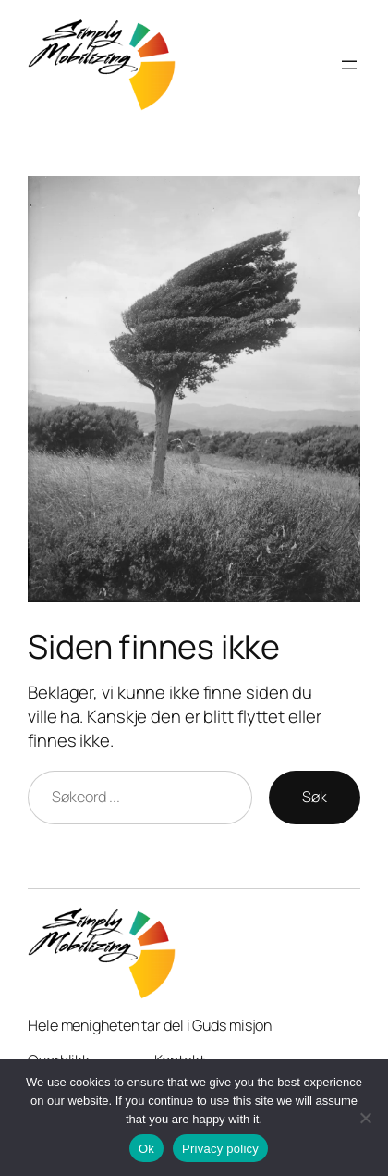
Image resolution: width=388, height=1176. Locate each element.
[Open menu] (349, 65)
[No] (365, 1117)
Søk (314, 796)
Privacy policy (220, 1149)
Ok (146, 1149)
